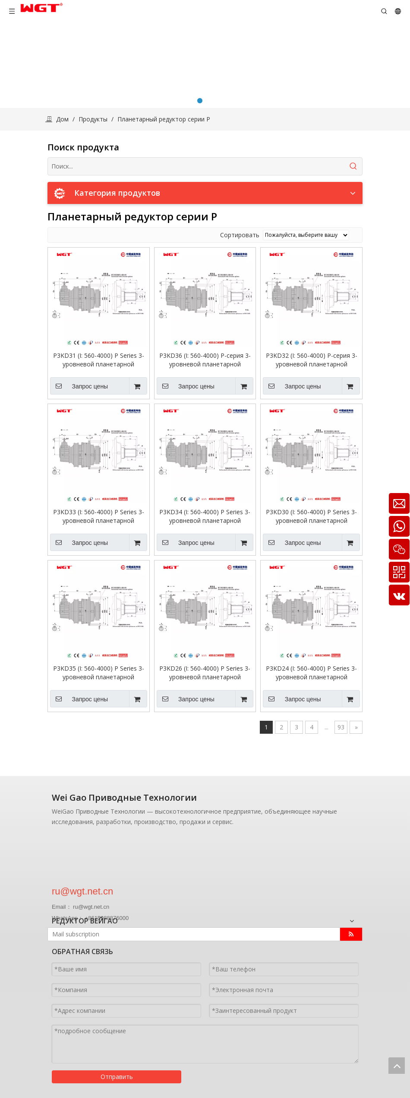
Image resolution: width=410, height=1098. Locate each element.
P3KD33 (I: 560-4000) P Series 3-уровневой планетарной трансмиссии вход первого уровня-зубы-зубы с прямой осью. (98, 516)
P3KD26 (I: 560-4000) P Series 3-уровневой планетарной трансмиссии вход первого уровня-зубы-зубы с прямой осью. (204, 672)
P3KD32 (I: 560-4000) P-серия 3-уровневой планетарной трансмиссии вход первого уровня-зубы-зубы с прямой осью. (311, 360)
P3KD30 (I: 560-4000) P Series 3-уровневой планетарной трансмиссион (311, 516)
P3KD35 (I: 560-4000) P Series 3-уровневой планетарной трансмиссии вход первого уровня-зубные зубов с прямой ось (98, 672)
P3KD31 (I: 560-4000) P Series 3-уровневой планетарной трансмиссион (98, 360)
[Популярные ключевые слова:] (353, 166)
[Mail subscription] (189, 934)
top (396, 1065)
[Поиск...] (196, 166)
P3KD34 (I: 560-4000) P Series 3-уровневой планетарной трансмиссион (204, 516)
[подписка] (351, 934)
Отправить (117, 1076)
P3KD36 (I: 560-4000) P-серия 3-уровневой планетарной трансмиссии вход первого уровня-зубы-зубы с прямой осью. (205, 360)
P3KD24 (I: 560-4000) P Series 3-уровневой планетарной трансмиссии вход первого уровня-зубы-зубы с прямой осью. (311, 672)
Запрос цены (79, 386)
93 (340, 727)
